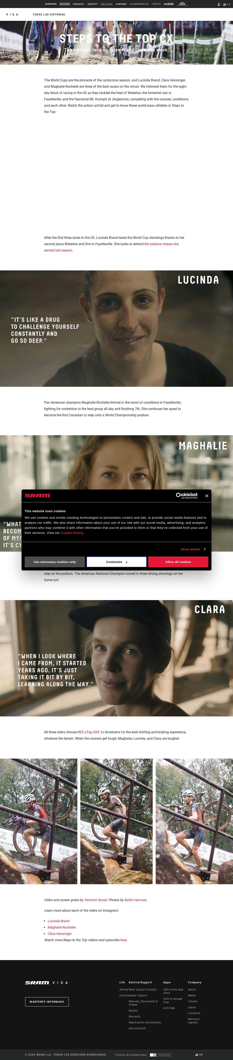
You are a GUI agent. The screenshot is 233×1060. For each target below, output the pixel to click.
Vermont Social (95, 900)
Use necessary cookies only (55, 562)
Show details (190, 549)
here (123, 940)
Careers (193, 1001)
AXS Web (169, 1008)
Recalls (133, 1010)
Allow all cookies (178, 562)
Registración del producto (145, 1022)
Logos (192, 1007)
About (192, 989)
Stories (123, 989)
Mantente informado (47, 1001)
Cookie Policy (72, 533)
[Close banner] (206, 495)
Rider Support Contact (143, 989)
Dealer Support (138, 995)
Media (192, 995)
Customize (116, 562)
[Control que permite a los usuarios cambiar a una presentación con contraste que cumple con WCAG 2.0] (161, 1055)
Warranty (134, 1016)
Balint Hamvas (135, 900)
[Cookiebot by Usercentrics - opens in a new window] (179, 496)
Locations (194, 1013)
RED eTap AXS (89, 732)
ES (226, 4)
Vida (13, 14)
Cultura (124, 995)
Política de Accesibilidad (131, 1054)
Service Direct (137, 1028)
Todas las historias (49, 14)
